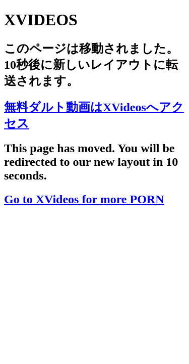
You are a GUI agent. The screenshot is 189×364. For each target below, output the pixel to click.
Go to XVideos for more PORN (84, 199)
